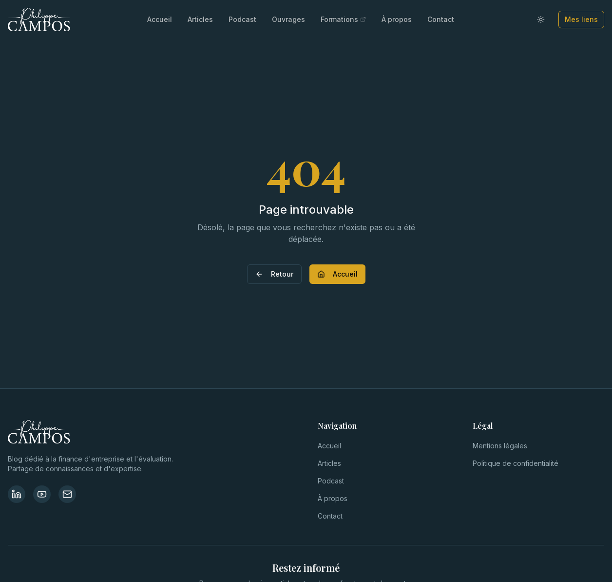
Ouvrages (288, 19)
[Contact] (67, 494)
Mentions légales (500, 446)
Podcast (242, 19)
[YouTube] (42, 494)
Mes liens (581, 19)
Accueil (159, 19)
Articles (200, 19)
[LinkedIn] (16, 494)
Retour (274, 274)
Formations (343, 19)
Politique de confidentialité (515, 463)
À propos (397, 19)
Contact (440, 19)
